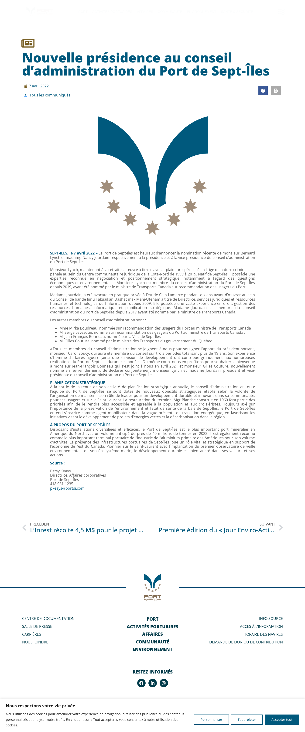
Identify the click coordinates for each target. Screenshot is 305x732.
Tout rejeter (247, 719)
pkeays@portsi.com (67, 488)
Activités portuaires (112, 12)
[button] (263, 91)
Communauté (170, 12)
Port (83, 12)
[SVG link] (281, 12)
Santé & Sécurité (237, 12)
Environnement (201, 12)
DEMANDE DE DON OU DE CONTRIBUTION (246, 642)
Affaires (145, 12)
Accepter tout (281, 719)
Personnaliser (211, 719)
